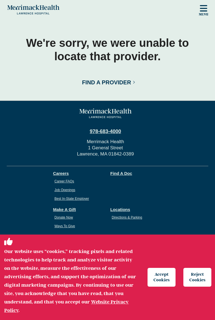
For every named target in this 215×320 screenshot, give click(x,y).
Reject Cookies (197, 277)
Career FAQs (64, 181)
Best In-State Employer (72, 199)
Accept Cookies (161, 277)
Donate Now (64, 217)
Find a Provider (106, 82)
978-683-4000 (105, 131)
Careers (61, 173)
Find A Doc (121, 173)
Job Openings (65, 190)
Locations (120, 209)
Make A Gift (64, 209)
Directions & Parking (127, 217)
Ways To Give (65, 226)
